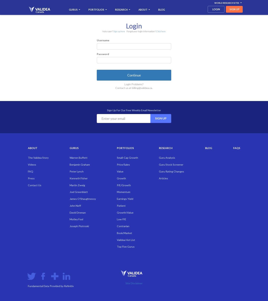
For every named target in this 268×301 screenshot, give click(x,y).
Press (31, 178)
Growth (121, 178)
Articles (163, 178)
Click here (161, 31)
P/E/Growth (124, 185)
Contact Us (34, 185)
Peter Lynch (77, 171)
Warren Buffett (78, 157)
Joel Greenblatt (79, 191)
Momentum (123, 191)
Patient (121, 205)
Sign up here (119, 31)
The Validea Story (38, 157)
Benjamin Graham (80, 164)
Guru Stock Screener (171, 164)
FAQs (236, 148)
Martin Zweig (77, 185)
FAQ (30, 171)
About (144, 9)
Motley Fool (76, 219)
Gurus (74, 9)
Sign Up (161, 118)
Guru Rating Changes (171, 171)
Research (122, 9)
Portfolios (97, 9)
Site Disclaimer (134, 283)
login (216, 9)
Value (120, 171)
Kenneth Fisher (79, 178)
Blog (161, 9)
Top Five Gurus (126, 246)
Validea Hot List (126, 239)
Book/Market (124, 233)
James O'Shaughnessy (83, 198)
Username (103, 40)
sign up (234, 9)
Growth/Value (125, 212)
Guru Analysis (167, 157)
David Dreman (78, 212)
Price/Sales (123, 164)
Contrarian (123, 226)
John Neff (75, 205)
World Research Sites (228, 3)
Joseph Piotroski (79, 226)
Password (103, 54)
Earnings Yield (125, 198)
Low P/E (121, 219)
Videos (32, 164)
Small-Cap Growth (127, 157)
